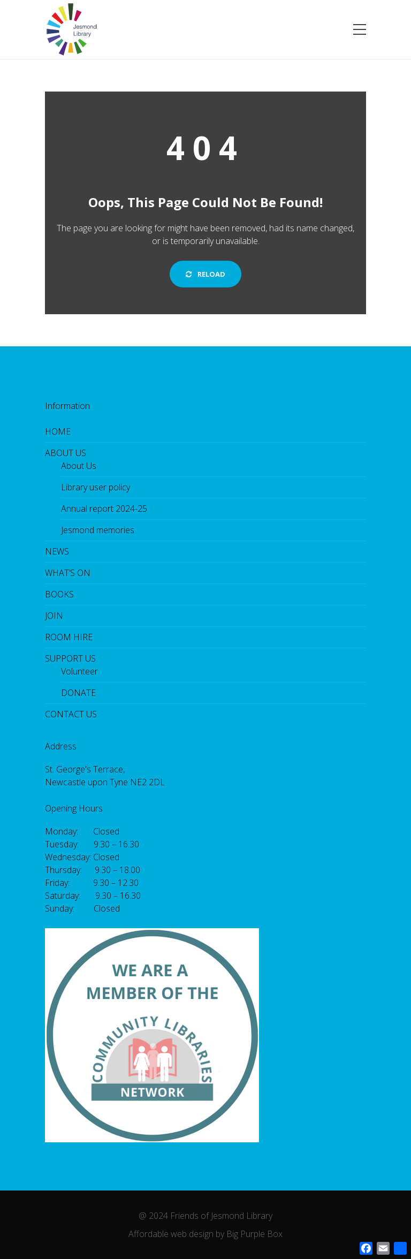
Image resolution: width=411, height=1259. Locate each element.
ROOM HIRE (69, 637)
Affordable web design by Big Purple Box (205, 1234)
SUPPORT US (70, 658)
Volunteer (79, 671)
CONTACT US (71, 714)
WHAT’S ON (67, 573)
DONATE (78, 693)
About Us (78, 466)
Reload (205, 274)
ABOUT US (65, 453)
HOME (58, 431)
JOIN (54, 615)
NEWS (57, 551)
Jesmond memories (97, 530)
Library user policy (95, 487)
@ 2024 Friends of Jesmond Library (205, 1216)
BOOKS (59, 594)
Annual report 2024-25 (104, 508)
